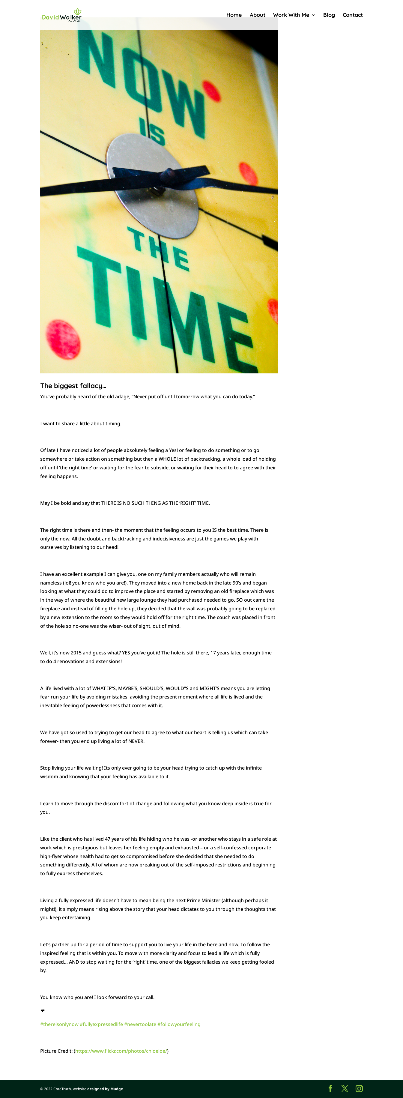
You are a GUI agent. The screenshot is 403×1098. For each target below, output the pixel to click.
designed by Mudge (105, 1088)
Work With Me (291, 15)
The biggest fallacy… (73, 385)
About (257, 15)
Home (234, 15)
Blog (329, 15)
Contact (353, 15)
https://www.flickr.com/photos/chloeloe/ (121, 1051)
